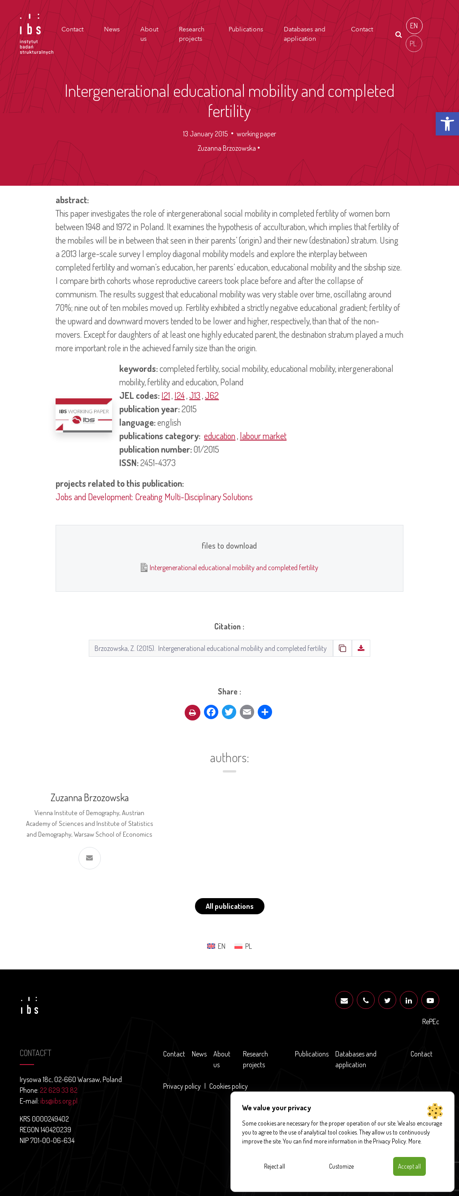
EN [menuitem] (414, 25)
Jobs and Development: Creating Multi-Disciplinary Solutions (154, 496)
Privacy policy (182, 1086)
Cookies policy (228, 1086)
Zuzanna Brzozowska (227, 148)
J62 (212, 395)
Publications (246, 29)
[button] (447, 123)
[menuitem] (414, 25)
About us (149, 34)
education (219, 435)
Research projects (191, 34)
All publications (230, 906)
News (112, 29)
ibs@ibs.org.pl (59, 1100)
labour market (263, 435)
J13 (194, 395)
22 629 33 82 (59, 1090)
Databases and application (304, 34)
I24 (179, 395)
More (414, 1140)
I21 (165, 395)
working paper (256, 133)
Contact (72, 29)
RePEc (430, 1021)
